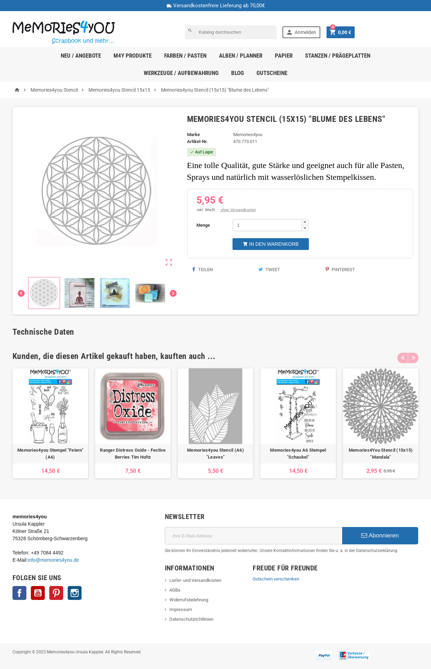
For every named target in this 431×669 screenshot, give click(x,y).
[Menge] (267, 225)
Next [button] (413, 356)
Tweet (269, 269)
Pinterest (340, 269)
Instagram (75, 593)
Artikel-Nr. (197, 141)
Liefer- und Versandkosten (195, 580)
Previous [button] (402, 356)
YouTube (38, 593)
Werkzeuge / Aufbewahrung (181, 72)
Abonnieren (380, 535)
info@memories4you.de (53, 560)
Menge (203, 225)
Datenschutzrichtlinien (191, 619)
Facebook (19, 593)
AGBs (174, 590)
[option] (50, 423)
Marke (193, 134)
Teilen (202, 269)
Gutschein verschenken (276, 579)
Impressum (180, 609)
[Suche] (231, 32)
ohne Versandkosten (238, 210)
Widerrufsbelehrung (188, 599)
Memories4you (247, 134)
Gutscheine (271, 72)
